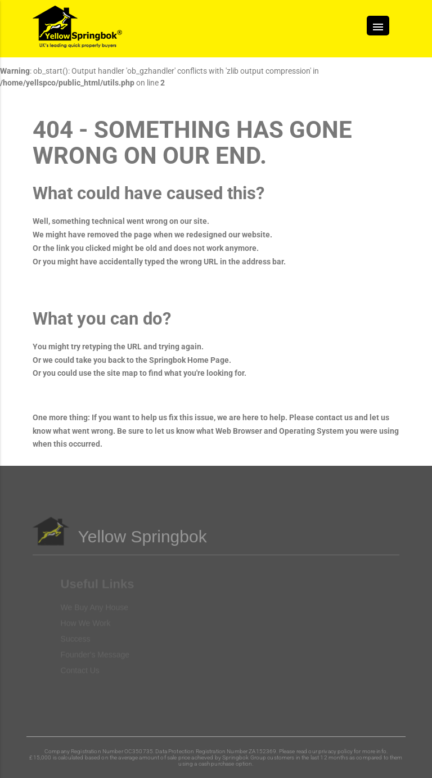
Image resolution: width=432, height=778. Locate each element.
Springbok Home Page (189, 360)
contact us (334, 417)
